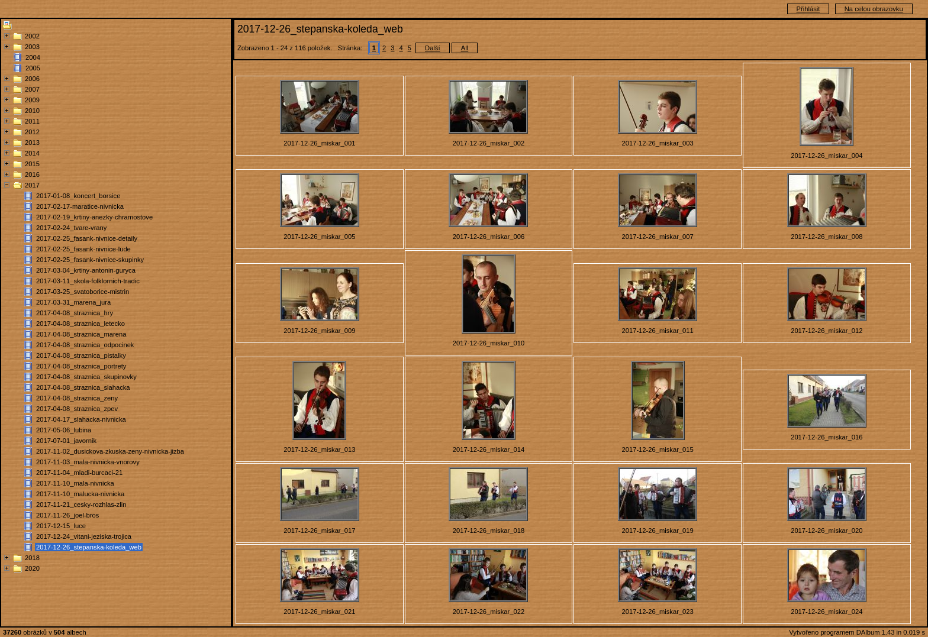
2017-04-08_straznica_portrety (81, 366)
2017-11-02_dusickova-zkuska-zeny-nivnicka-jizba (110, 451)
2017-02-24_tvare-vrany (71, 227)
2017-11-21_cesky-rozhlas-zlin (81, 504)
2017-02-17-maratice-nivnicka (80, 206)
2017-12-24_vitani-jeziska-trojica (83, 536)
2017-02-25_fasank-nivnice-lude (83, 249)
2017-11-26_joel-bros (67, 515)
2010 (32, 110)
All (464, 47)
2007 (32, 89)
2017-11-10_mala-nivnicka (75, 483)
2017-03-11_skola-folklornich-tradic (88, 280)
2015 (32, 163)
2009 (32, 100)
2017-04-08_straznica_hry (74, 312)
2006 (32, 78)
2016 (32, 174)
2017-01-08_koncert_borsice (78, 195)
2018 (32, 557)
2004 (32, 57)
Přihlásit (808, 8)
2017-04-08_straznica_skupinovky (86, 376)
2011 (32, 121)
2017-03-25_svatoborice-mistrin (82, 291)
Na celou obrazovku (874, 8)
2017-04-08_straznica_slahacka (83, 387)
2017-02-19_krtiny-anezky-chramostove (94, 217)
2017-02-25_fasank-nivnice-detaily (86, 238)
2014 (32, 153)
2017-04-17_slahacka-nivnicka (81, 419)
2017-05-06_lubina (63, 430)
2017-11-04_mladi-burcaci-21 (79, 472)
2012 (32, 131)
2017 (32, 185)
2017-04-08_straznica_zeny (77, 398)
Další (432, 47)
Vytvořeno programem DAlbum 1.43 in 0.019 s (857, 632)
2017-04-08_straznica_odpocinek (85, 344)
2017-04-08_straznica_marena (81, 334)
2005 (32, 68)
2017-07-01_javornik (66, 440)
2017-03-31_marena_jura (73, 302)
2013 (32, 142)
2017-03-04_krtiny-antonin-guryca (86, 270)
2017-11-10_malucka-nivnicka (80, 493)
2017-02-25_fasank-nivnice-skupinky (90, 259)
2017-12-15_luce (61, 525)
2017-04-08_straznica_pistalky (81, 355)
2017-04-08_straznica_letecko (80, 323)
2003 (32, 46)
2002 (32, 36)
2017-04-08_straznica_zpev (77, 408)
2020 (32, 568)
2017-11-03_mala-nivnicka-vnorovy (88, 461)
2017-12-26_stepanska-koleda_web (88, 547)
